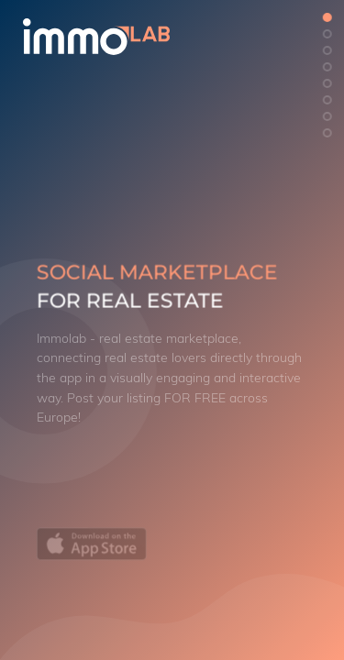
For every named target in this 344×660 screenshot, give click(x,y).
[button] (327, 17)
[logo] (127, 36)
